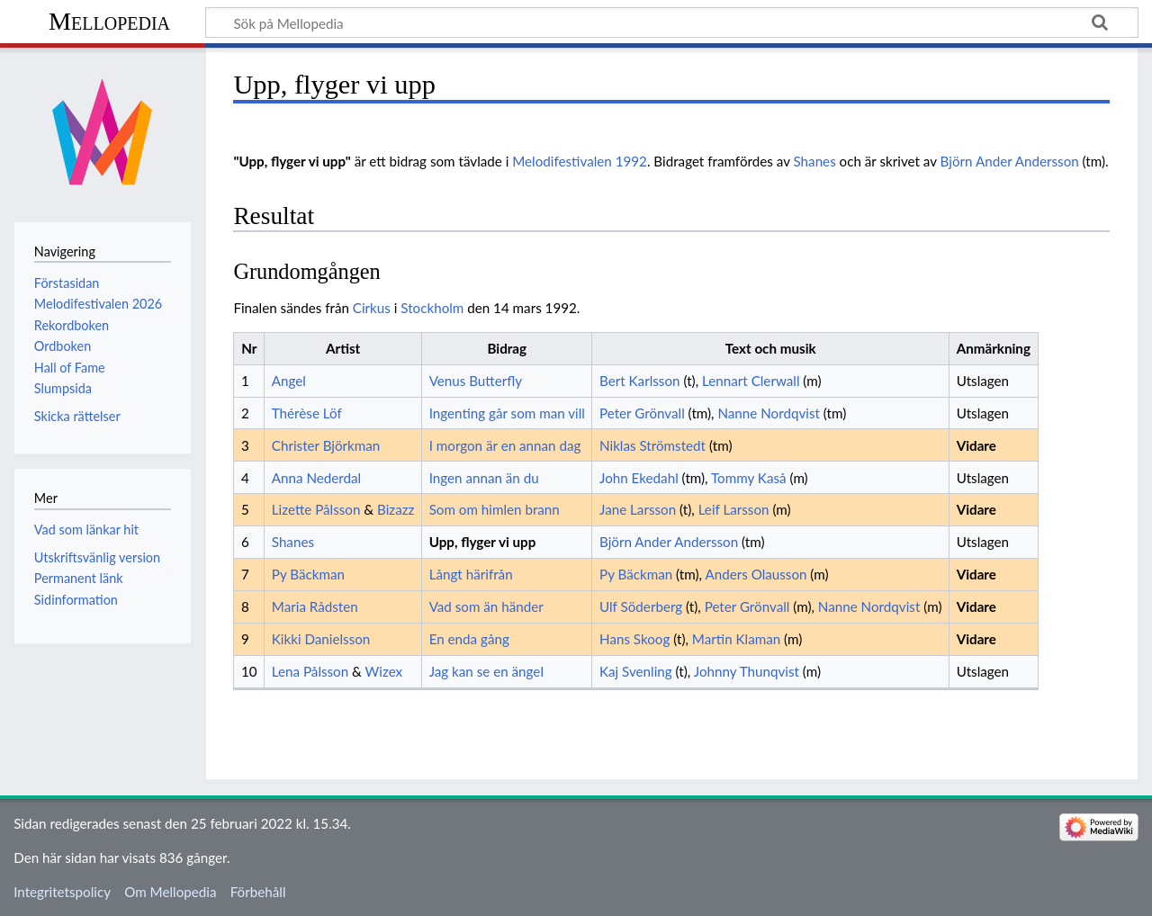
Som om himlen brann (494, 509)
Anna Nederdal (316, 478)
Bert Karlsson (639, 381)
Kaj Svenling (635, 671)
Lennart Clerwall (750, 381)
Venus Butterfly (475, 381)
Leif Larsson (734, 509)
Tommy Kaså (749, 478)
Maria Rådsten (315, 606)
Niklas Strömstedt (652, 445)
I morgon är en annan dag (505, 445)
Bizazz (395, 509)
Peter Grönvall (642, 413)
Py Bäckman (308, 574)
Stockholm (432, 308)
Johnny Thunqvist (746, 671)
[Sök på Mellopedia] (672, 22)
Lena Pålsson (310, 671)
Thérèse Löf (307, 413)
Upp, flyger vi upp (482, 542)
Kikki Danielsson (321, 639)
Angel (289, 381)
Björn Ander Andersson (1009, 161)
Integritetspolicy (62, 892)
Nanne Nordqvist (768, 413)
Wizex (384, 671)
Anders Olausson (755, 574)
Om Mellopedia (170, 892)
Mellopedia (109, 21)
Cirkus (372, 308)
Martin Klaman (736, 639)
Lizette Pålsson (316, 509)
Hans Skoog (634, 639)
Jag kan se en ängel (486, 671)
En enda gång (469, 639)
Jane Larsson (637, 509)
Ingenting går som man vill (507, 413)
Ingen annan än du (484, 478)
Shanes (815, 161)
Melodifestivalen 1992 (579, 161)
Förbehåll (258, 892)
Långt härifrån (471, 574)
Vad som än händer (486, 606)
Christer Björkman (326, 445)
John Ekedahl (639, 478)
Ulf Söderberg (640, 606)
